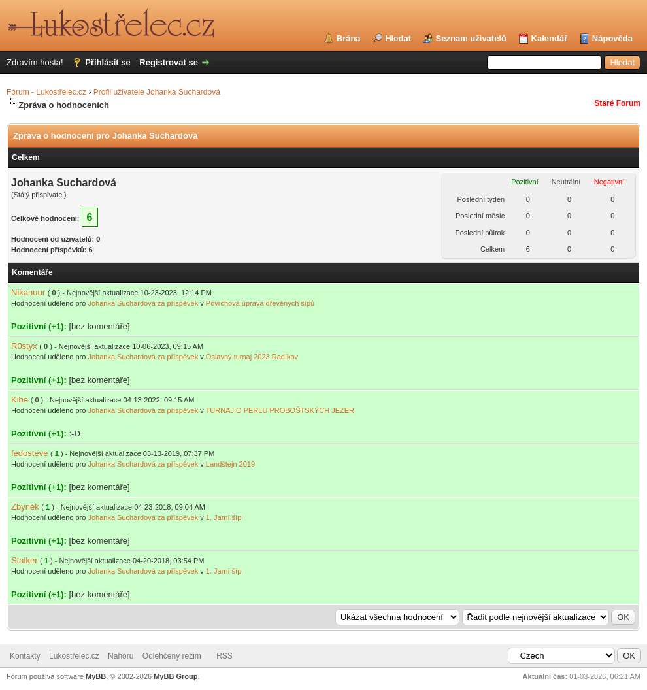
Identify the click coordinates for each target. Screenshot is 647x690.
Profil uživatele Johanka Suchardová (156, 92)
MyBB (96, 676)
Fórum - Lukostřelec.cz (46, 92)
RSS (224, 656)
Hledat (398, 38)
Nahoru (120, 656)
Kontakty (25, 656)
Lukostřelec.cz (74, 656)
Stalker (24, 560)
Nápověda (612, 38)
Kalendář (549, 38)
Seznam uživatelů (471, 38)
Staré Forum (617, 103)
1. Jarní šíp (223, 517)
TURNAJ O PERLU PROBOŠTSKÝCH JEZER (280, 410)
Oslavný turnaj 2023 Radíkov (252, 357)
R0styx (24, 346)
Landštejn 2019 (230, 464)
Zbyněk (25, 507)
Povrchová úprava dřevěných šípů (260, 303)
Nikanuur (28, 292)
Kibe (19, 399)
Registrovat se (168, 62)
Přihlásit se (107, 62)
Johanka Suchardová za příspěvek (143, 303)
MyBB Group (175, 676)
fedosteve (29, 453)
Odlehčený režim (171, 656)
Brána (349, 38)
